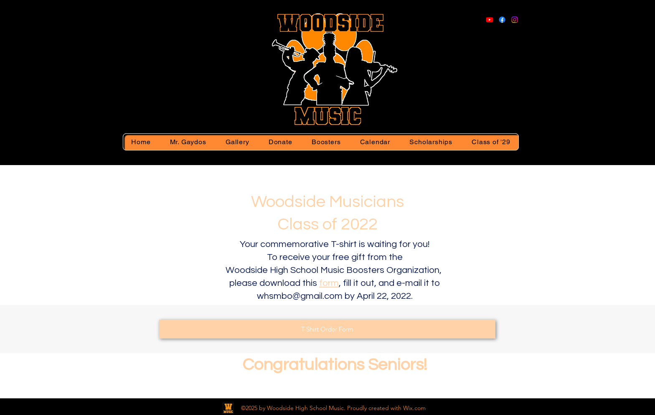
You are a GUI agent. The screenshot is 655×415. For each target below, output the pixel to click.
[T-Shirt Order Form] (327, 329)
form (329, 283)
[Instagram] (514, 19)
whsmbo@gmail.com (300, 296)
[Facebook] (502, 19)
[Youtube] (489, 19)
